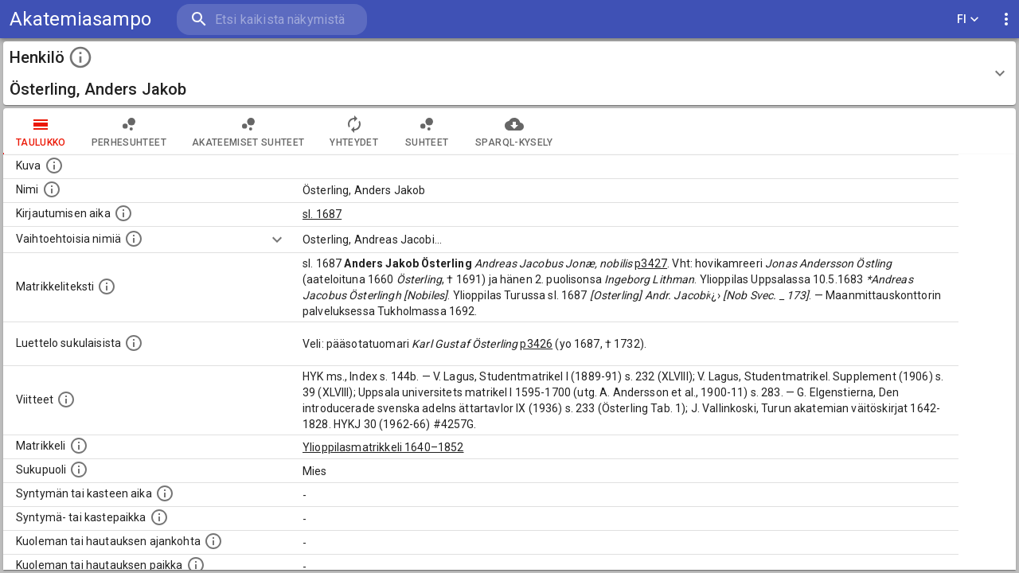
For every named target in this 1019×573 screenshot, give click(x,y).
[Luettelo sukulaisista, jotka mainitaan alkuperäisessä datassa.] (133, 343)
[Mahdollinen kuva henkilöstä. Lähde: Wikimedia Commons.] (54, 165)
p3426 (536, 343)
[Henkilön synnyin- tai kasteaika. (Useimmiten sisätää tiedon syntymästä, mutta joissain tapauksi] (165, 493)
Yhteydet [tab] (354, 131)
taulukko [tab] (41, 131)
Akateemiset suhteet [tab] (248, 131)
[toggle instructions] (80, 57)
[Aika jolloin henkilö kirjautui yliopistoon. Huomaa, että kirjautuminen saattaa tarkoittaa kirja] (123, 213)
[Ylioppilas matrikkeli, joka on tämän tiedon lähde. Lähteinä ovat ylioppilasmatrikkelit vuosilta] (79, 445)
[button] (509, 73)
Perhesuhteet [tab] (129, 131)
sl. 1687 (322, 214)
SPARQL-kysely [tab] (514, 131)
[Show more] (277, 239)
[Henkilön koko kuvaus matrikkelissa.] (106, 286)
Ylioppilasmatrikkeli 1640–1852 (383, 447)
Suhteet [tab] (427, 131)
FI (968, 19)
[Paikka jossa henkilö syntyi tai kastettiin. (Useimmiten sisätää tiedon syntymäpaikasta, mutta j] (159, 517)
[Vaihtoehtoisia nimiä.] (133, 238)
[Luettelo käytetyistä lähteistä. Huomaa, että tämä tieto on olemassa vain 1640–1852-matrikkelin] (66, 399)
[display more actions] (1006, 19)
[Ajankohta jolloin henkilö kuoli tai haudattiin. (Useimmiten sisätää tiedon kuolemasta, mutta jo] (213, 541)
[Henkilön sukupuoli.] (79, 469)
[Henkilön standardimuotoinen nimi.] (51, 189)
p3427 (650, 263)
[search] (271, 19)
